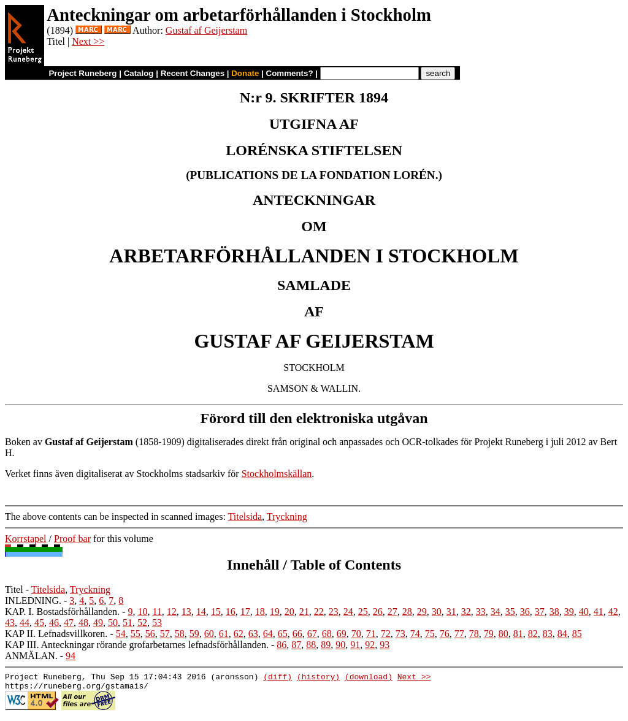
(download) (368, 678)
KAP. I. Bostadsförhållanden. (62, 611)
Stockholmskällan (277, 473)
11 (156, 611)
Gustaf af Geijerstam (206, 30)
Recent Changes (192, 73)
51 (127, 622)
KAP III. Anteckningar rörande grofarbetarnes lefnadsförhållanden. (137, 644)
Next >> (88, 41)
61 (224, 633)
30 (437, 611)
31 (451, 611)
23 (334, 611)
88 (311, 644)
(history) (318, 678)
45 (39, 622)
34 (495, 611)
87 (296, 644)
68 (327, 633)
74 (415, 633)
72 (386, 633)
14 (201, 611)
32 (466, 611)
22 (319, 611)
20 (289, 611)
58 (180, 633)
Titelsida (245, 516)
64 (268, 633)
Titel (14, 589)
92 (370, 644)
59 (194, 633)
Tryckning (287, 516)
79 (489, 633)
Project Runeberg (82, 73)
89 (326, 644)
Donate (245, 73)
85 (577, 633)
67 (312, 633)
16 (231, 611)
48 (83, 622)
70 (356, 633)
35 (510, 611)
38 (554, 611)
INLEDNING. (33, 600)
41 (598, 611)
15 (216, 611)
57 (165, 633)
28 (407, 611)
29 (422, 611)
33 (481, 611)
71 (371, 633)
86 (281, 644)
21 (304, 611)
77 (459, 633)
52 (142, 622)
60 (209, 633)
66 (297, 633)
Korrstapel (26, 538)
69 (342, 633)
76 (445, 633)
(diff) (277, 678)
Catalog (139, 73)
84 (562, 633)
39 (569, 611)
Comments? (289, 73)
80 (503, 633)
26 (378, 611)
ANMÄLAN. (31, 655)
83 (548, 633)
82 (533, 633)
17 (245, 611)
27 (392, 611)
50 (113, 622)
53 (157, 622)
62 (238, 633)
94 (70, 655)
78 (474, 633)
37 (540, 611)
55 (135, 633)
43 (10, 622)
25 (363, 611)
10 (142, 611)
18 (260, 611)
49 (98, 622)
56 (150, 633)
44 (24, 622)
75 (430, 633)
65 (283, 633)
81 (518, 633)
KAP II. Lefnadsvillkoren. (56, 633)
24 (348, 611)
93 (384, 644)
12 (172, 611)
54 (121, 633)
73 (400, 633)
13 (186, 611)
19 (275, 611)
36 (525, 611)
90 (340, 644)
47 (69, 622)
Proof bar (72, 538)
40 (584, 611)
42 (613, 611)
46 (54, 622)
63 (253, 633)
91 (355, 644)
